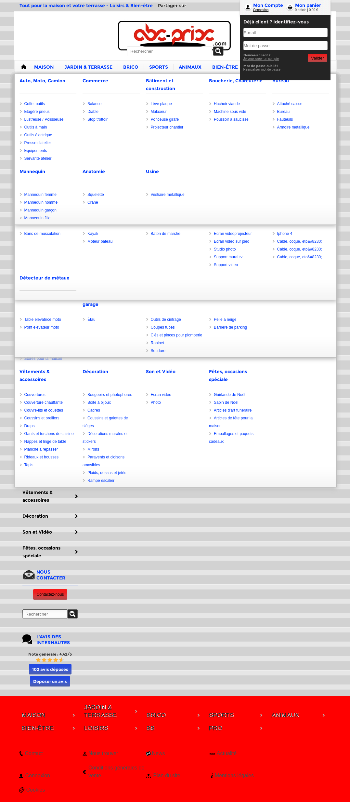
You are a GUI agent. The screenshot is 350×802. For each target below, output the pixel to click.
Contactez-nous (50, 594)
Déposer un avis (50, 681)
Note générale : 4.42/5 (50, 654)
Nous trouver (103, 753)
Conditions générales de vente (116, 771)
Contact (34, 753)
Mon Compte (268, 5)
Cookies (35, 790)
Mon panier (308, 5)
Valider (317, 58)
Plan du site (166, 775)
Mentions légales (234, 775)
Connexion (261, 10)
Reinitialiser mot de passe (262, 69)
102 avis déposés (50, 669)
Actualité (227, 753)
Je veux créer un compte (261, 59)
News (158, 753)
